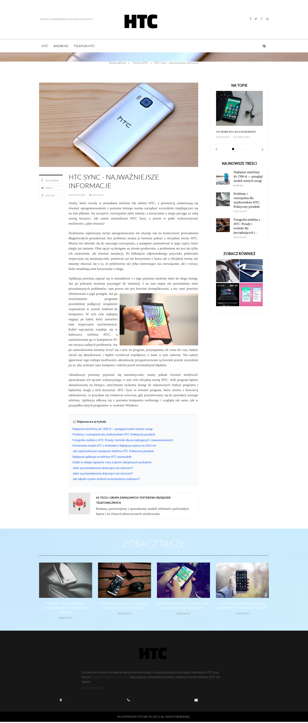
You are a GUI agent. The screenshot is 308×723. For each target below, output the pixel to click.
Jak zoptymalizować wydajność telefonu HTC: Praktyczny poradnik (113, 451)
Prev (216, 149)
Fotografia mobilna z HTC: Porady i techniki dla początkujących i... (247, 226)
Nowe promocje (93, 689)
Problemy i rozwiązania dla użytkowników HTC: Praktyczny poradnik (113, 434)
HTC (45, 46)
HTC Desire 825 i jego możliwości (236, 131)
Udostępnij (50, 180)
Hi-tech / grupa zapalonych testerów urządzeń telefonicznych (133, 500)
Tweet (47, 188)
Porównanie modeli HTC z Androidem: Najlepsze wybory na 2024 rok (114, 445)
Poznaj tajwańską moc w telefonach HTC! (66, 19)
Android (60, 46)
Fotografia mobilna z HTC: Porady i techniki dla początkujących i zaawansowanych (122, 440)
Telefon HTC (84, 46)
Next (262, 149)
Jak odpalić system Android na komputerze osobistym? (106, 479)
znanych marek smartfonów (109, 678)
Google (48, 195)
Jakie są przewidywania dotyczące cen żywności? (102, 468)
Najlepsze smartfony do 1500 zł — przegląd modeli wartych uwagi (112, 429)
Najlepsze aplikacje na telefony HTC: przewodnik (102, 456)
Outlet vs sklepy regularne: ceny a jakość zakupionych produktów (111, 462)
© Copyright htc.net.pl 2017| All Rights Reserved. (154, 717)
